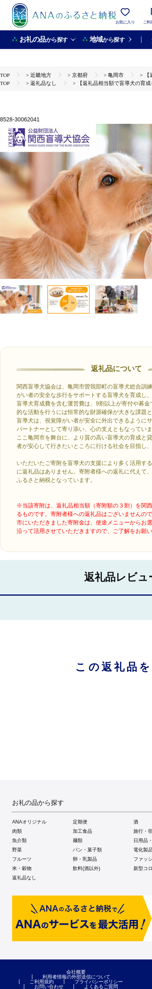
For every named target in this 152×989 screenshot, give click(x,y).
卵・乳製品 (85, 859)
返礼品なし (24, 878)
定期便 (80, 822)
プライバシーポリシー (98, 982)
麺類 (77, 840)
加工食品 (82, 831)
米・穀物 (22, 868)
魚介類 (19, 840)
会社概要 (76, 972)
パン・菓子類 (87, 850)
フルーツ (22, 859)
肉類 (17, 831)
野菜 (17, 850)
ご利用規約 (42, 982)
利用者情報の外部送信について (76, 977)
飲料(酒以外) (86, 868)
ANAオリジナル (29, 822)
